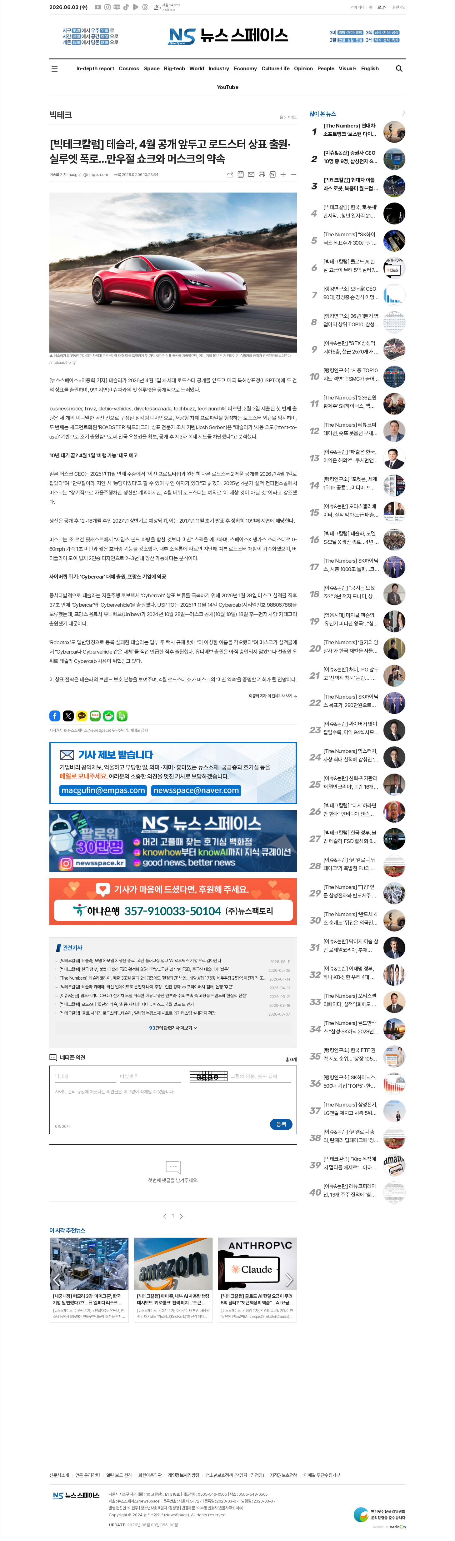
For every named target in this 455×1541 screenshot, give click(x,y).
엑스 (68, 715)
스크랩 (272, 174)
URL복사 (230, 174)
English (369, 68)
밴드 (122, 715)
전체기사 (357, 7)
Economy (245, 68)
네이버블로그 (117, 7)
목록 (241, 174)
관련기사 (72, 947)
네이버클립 (135, 7)
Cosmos (129, 68)
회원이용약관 (150, 1475)
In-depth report (95, 68)
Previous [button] (57, 1280)
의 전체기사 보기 (270, 696)
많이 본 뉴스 (322, 113)
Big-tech (174, 68)
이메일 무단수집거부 (322, 1475)
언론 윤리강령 (87, 1475)
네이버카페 (108, 715)
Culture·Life (275, 68)
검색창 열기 (399, 68)
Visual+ (347, 68)
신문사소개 (59, 1475)
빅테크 (292, 117)
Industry (219, 68)
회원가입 (399, 7)
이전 (164, 1216)
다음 (181, 1216)
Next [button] (290, 1280)
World (196, 68)
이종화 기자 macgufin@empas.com (78, 174)
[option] (89, 1280)
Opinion (303, 68)
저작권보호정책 (284, 1475)
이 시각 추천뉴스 (67, 1230)
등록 (281, 1124)
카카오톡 (81, 715)
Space (151, 68)
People (326, 68)
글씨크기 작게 (294, 174)
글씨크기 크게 (283, 174)
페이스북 (54, 715)
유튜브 (98, 7)
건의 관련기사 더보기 (173, 1028)
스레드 (145, 7)
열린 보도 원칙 (119, 1475)
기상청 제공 (168, 10)
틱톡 (126, 7)
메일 (251, 174)
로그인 (383, 7)
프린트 (262, 174)
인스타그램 (107, 7)
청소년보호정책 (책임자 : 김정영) (235, 1475)
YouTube (227, 87)
